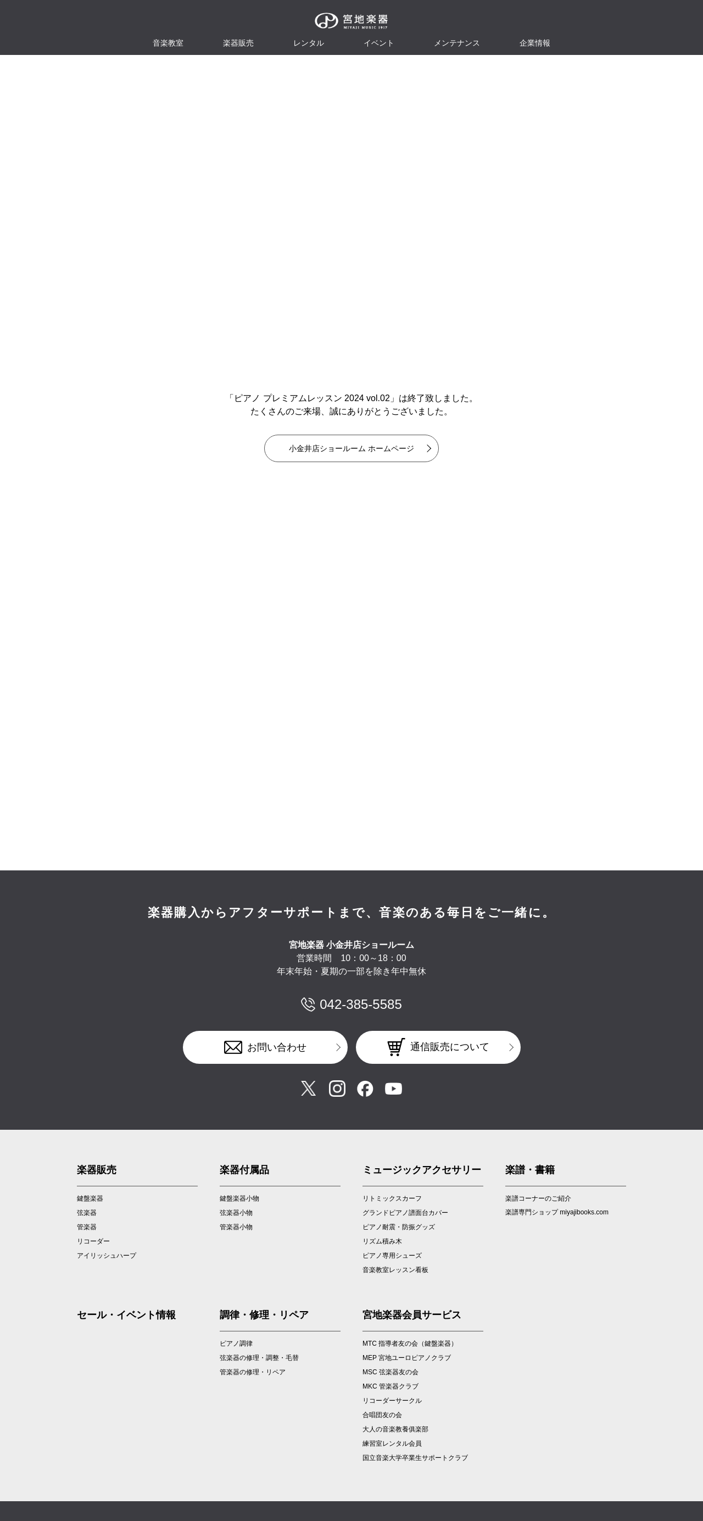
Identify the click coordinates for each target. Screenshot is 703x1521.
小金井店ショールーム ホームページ (351, 448)
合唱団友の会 (382, 1415)
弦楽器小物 (236, 1213)
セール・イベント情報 (126, 1314)
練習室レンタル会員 (392, 1443)
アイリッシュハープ (106, 1255)
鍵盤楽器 (90, 1198)
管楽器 (87, 1227)
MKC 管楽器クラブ (390, 1386)
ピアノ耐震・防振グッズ (398, 1227)
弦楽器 (87, 1213)
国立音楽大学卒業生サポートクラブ (415, 1458)
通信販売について (449, 1046)
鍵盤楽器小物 (239, 1198)
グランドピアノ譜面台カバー (405, 1213)
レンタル (308, 42)
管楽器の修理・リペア (253, 1372)
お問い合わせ (276, 1047)
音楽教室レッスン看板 (395, 1270)
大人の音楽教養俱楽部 (395, 1429)
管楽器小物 (236, 1227)
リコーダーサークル (392, 1401)
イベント (379, 42)
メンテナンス (457, 42)
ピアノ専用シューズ (392, 1255)
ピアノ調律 (236, 1343)
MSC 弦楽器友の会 (390, 1372)
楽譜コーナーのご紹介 (538, 1198)
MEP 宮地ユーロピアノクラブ (406, 1358)
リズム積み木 (382, 1241)
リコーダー (93, 1241)
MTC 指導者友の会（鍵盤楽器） (409, 1343)
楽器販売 (238, 42)
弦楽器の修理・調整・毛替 (259, 1358)
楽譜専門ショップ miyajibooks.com (557, 1212)
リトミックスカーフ (392, 1198)
